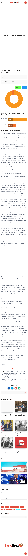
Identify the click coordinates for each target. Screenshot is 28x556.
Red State (14, 379)
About (2, 492)
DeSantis (14, 373)
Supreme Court (14, 380)
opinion (16, 377)
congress (4, 373)
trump (21, 380)
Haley (16, 374)
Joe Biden (20, 376)
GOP (14, 374)
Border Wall (22, 371)
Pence (22, 377)
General (22, 507)
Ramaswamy (8, 379)
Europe (6, 507)
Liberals (3, 377)
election (24, 373)
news (7, 377)
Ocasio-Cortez (11, 377)
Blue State (17, 371)
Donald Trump (19, 373)
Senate (9, 380)
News (13, 509)
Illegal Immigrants (9, 376)
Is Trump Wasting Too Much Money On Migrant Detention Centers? (21, 415)
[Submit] (25, 517)
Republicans (23, 379)
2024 (8, 371)
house (22, 374)
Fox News (10, 374)
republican (18, 379)
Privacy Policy (4, 498)
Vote (24, 87)
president (4, 379)
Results (18, 87)
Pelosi (19, 377)
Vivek (24, 380)
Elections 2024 (5, 374)
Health (3, 509)
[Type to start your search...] (14, 517)
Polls (15, 368)
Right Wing (5, 380)
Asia (2, 507)
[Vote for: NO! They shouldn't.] (14, 81)
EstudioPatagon (18, 549)
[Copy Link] (14, 392)
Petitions (23, 509)
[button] (15, 77)
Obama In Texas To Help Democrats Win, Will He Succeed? (6, 415)
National (8, 509)
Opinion (17, 509)
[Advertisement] (14, 19)
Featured (12, 507)
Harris (19, 374)
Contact (2, 495)
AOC (11, 371)
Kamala (24, 376)
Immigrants (15, 376)
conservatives (9, 373)
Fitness (17, 507)
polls (25, 377)
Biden (13, 371)
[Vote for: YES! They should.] (14, 76)
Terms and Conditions (5, 500)
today (19, 380)
